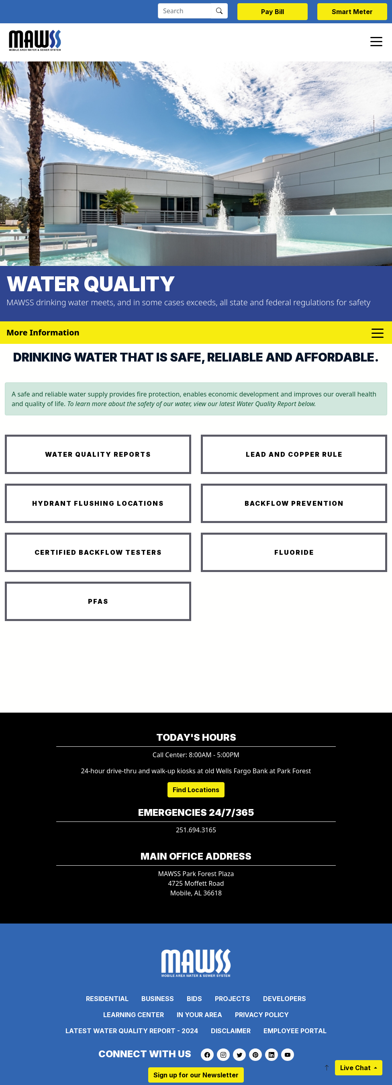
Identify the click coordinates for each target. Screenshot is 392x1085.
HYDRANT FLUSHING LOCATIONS (98, 503)
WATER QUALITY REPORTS (98, 454)
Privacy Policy (262, 1015)
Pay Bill (272, 12)
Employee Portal (295, 1031)
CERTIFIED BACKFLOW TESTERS (98, 552)
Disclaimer (231, 1031)
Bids (194, 999)
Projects (232, 999)
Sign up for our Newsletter (196, 1075)
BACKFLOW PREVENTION (294, 503)
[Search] (184, 10)
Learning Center (133, 1015)
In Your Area (199, 1015)
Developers (284, 999)
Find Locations (196, 790)
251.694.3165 (196, 829)
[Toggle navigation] (376, 41)
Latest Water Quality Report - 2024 (131, 1031)
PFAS (98, 601)
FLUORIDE (294, 552)
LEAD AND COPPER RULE (294, 454)
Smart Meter (352, 12)
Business (157, 999)
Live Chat (356, 1068)
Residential (107, 999)
